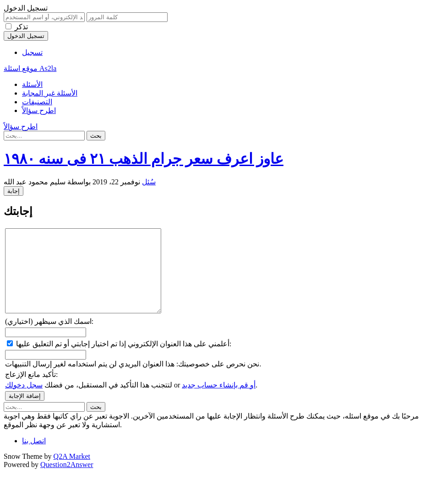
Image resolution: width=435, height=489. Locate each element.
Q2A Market (72, 473)
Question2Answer (66, 481)
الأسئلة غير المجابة (49, 93)
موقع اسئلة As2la (30, 68)
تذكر (21, 27)
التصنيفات (37, 102)
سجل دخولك (24, 401)
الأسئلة (32, 84)
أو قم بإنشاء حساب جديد (219, 401)
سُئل (149, 182)
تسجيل (32, 52)
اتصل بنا (34, 457)
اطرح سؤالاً (39, 110)
